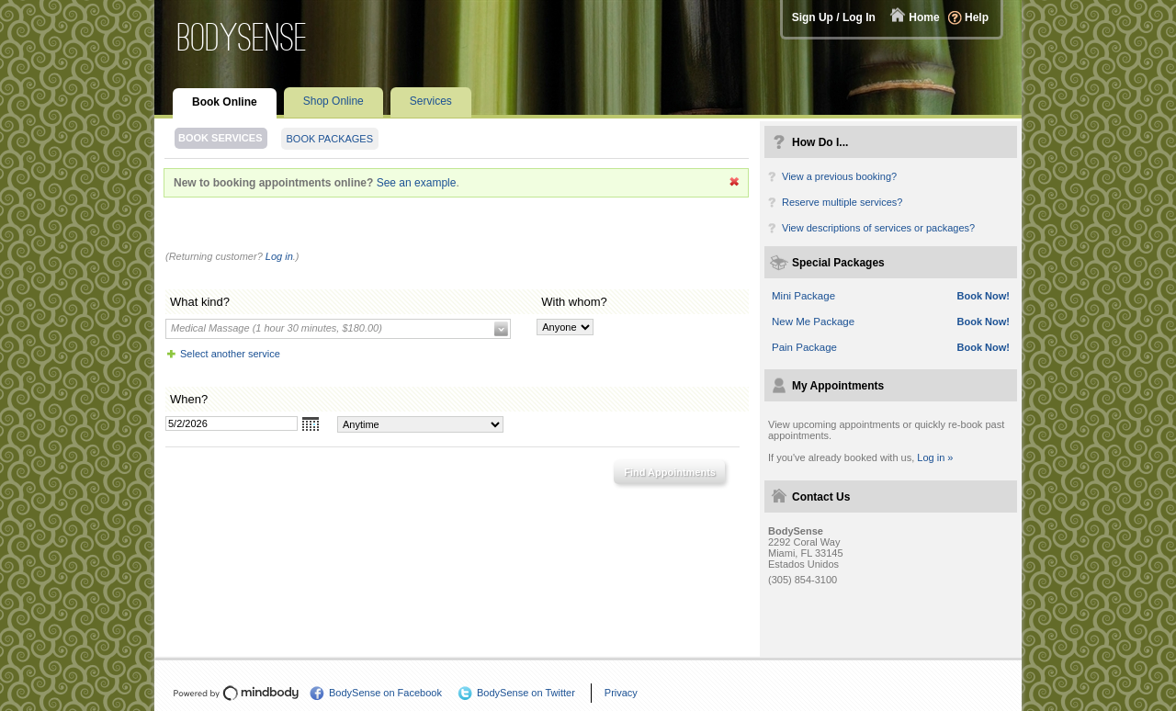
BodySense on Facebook (385, 692)
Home (924, 17)
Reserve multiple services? (842, 202)
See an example (417, 182)
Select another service (230, 353)
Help (977, 17)
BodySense (242, 37)
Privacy (621, 692)
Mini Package (803, 295)
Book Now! (983, 295)
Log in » (935, 457)
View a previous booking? (839, 176)
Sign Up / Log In (834, 17)
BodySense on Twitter (526, 692)
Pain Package (804, 347)
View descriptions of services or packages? (878, 227)
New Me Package (813, 321)
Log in (279, 256)
